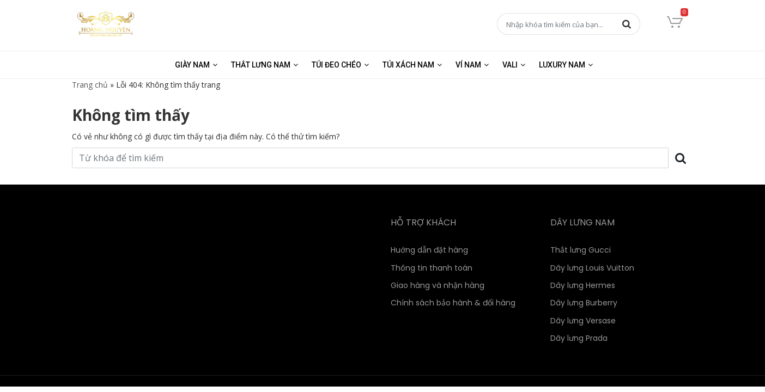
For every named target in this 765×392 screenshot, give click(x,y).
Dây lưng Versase (583, 320)
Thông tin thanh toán (431, 267)
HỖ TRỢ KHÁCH (423, 222)
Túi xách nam (408, 64)
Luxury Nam (562, 64)
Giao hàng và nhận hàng (437, 285)
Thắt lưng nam (260, 64)
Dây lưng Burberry (583, 302)
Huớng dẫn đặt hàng (429, 249)
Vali (510, 64)
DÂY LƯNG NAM (582, 222)
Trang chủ (90, 84)
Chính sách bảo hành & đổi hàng (453, 302)
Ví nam (468, 64)
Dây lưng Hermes (582, 285)
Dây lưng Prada (579, 338)
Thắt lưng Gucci (580, 249)
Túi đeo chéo (336, 64)
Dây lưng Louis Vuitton (592, 267)
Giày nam (192, 64)
